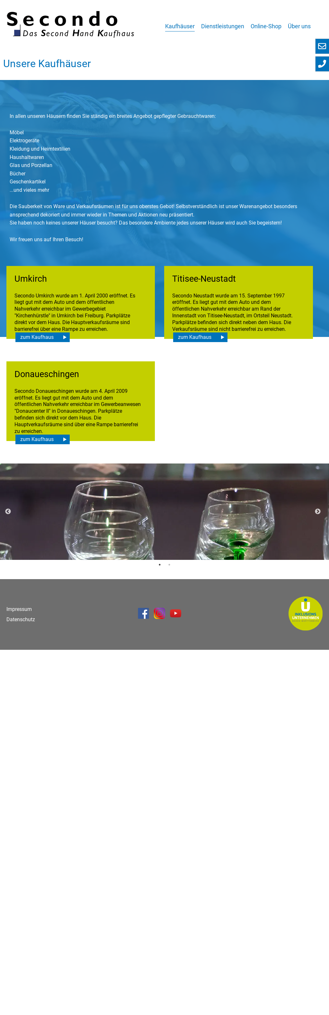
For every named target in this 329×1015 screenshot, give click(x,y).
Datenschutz (20, 985)
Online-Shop (266, 26)
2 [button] (169, 930)
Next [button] (318, 877)
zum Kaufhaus (37, 519)
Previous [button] (8, 877)
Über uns (299, 26)
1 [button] (159, 930)
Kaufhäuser (180, 26)
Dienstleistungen (222, 26)
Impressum (19, 974)
